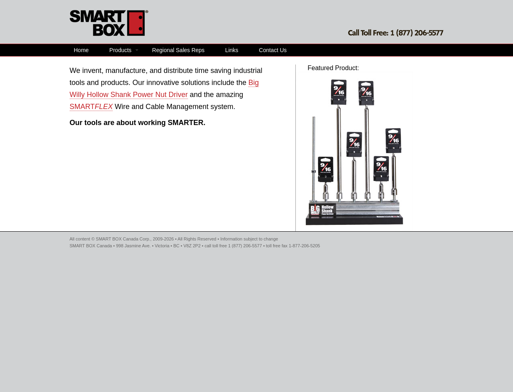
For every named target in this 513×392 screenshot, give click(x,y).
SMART (91, 107)
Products (120, 50)
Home (81, 50)
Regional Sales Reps (178, 50)
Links (231, 50)
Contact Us (273, 50)
